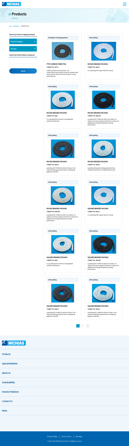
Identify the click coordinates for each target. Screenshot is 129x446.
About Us (6, 372)
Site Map (78, 436)
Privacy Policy (52, 436)
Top (10, 26)
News (4, 410)
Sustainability (8, 382)
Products (16, 26)
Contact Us (7, 401)
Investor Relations (10, 391)
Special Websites (9, 363)
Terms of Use (66, 436)
